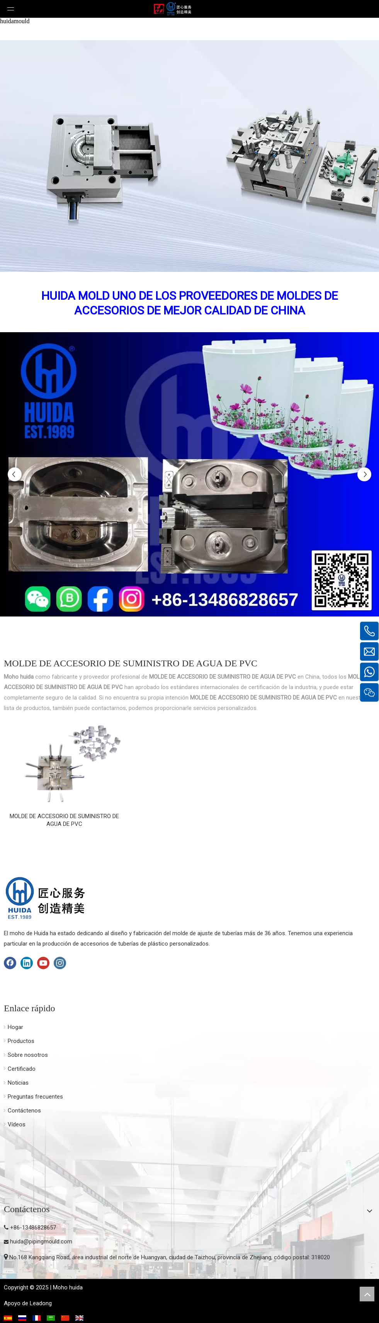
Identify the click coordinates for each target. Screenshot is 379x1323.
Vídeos (16, 1124)
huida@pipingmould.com (41, 1241)
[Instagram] (60, 963)
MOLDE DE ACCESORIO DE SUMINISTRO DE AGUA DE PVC (64, 820)
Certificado (22, 1068)
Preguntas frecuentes (35, 1096)
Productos (21, 1041)
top (367, 1294)
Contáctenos (24, 1110)
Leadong (41, 1303)
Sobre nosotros (28, 1054)
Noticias (18, 1082)
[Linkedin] (26, 963)
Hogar (15, 1027)
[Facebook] (10, 963)
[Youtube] (43, 963)
